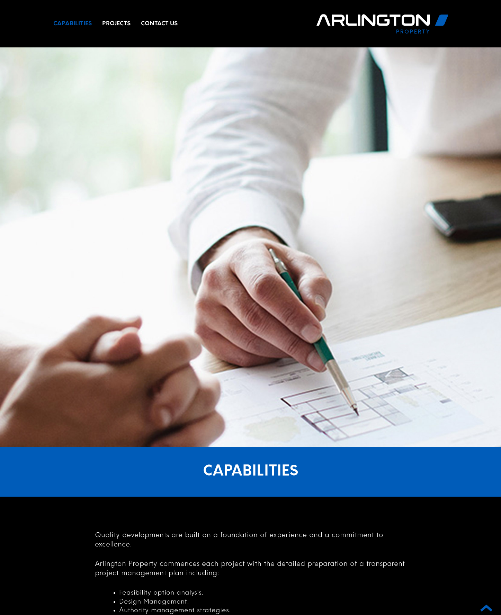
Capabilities (72, 24)
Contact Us (159, 24)
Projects (116, 24)
